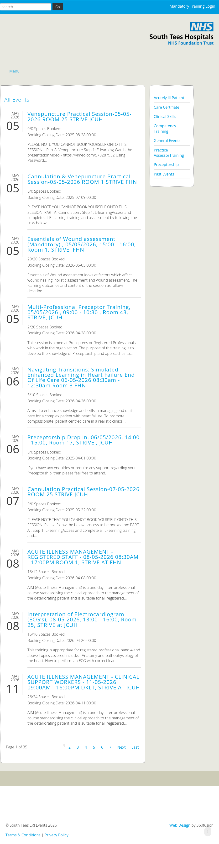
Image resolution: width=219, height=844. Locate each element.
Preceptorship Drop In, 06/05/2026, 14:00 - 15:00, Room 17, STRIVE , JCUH (83, 440)
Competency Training (165, 128)
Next (121, 747)
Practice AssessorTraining (169, 152)
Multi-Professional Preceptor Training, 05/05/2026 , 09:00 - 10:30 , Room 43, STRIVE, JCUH (78, 312)
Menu (14, 71)
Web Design (179, 825)
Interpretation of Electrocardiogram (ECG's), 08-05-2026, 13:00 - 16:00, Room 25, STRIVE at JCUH (82, 619)
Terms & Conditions (23, 835)
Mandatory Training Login (192, 6)
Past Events (164, 174)
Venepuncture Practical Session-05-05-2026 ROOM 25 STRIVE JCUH (79, 116)
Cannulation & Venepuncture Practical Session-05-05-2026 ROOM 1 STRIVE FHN (82, 179)
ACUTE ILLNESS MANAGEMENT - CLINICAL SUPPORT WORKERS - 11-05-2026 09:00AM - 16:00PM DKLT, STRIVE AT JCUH (83, 682)
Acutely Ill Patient (169, 97)
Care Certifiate (166, 107)
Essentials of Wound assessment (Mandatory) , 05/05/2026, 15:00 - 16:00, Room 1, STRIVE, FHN (81, 244)
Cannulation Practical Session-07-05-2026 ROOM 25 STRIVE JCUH (83, 491)
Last (135, 747)
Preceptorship (166, 164)
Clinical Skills (165, 116)
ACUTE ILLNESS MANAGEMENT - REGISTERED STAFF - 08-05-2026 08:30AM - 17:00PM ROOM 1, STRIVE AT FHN (83, 557)
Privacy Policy (56, 835)
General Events (167, 140)
